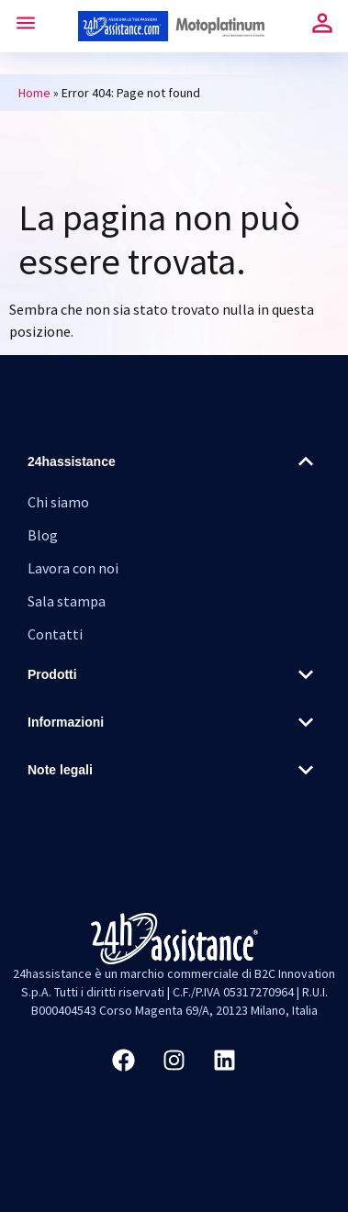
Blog (43, 535)
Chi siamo (58, 502)
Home (34, 92)
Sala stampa (67, 601)
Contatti (55, 634)
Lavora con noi (73, 568)
